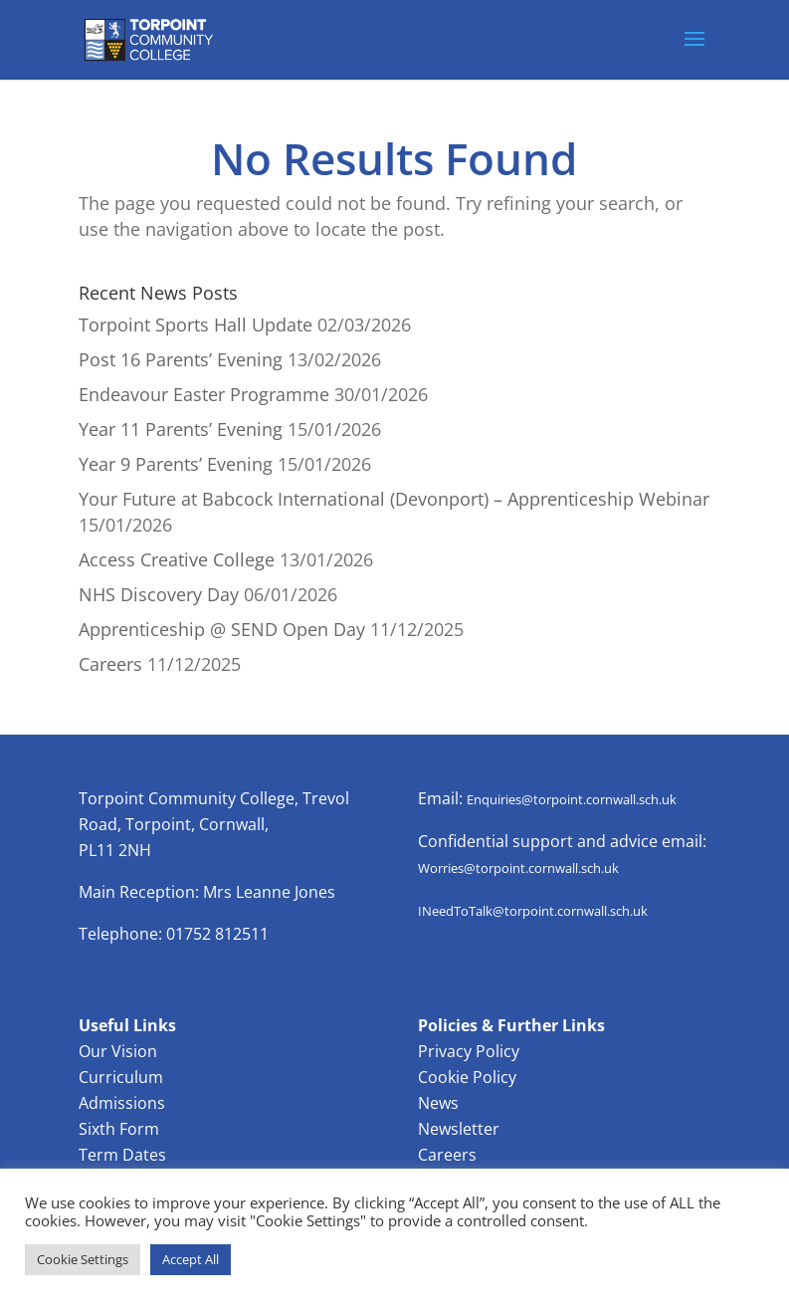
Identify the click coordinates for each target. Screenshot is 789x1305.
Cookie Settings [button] (82, 1259)
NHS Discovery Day (159, 594)
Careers (110, 664)
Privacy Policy (468, 1051)
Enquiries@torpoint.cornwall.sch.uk (572, 799)
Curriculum (121, 1077)
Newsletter (458, 1129)
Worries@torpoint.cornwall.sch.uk (518, 868)
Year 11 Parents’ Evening (181, 429)
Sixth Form (119, 1129)
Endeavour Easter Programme (204, 394)
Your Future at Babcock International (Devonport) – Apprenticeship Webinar (394, 499)
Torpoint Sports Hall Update (195, 324)
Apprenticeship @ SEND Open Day (222, 629)
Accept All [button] (190, 1259)
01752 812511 (217, 934)
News (438, 1103)
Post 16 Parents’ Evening (181, 359)
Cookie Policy (467, 1077)
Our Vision (118, 1051)
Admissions (122, 1103)
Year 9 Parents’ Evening (176, 464)
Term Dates (122, 1155)
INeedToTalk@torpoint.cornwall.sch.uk (533, 911)
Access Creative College (177, 559)
